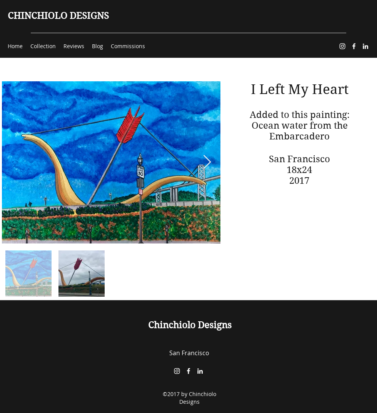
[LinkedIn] (365, 46)
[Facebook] (354, 46)
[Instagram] (342, 46)
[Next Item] (207, 162)
